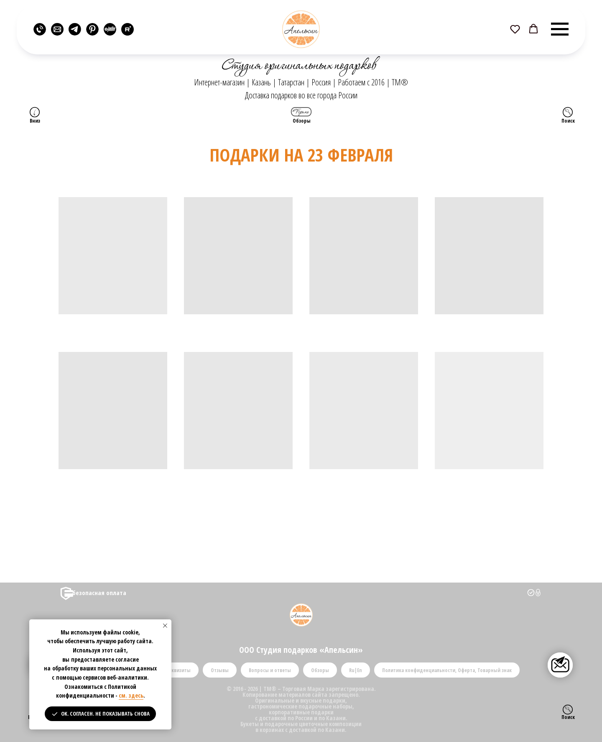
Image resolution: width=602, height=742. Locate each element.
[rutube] (127, 29)
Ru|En (355, 670)
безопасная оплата (99, 592)
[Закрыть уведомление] (165, 625)
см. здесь (131, 695)
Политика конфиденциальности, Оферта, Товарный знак (447, 670)
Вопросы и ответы (270, 670)
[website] (39, 29)
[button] (515, 29)
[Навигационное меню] (560, 29)
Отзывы (220, 670)
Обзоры (320, 670)
